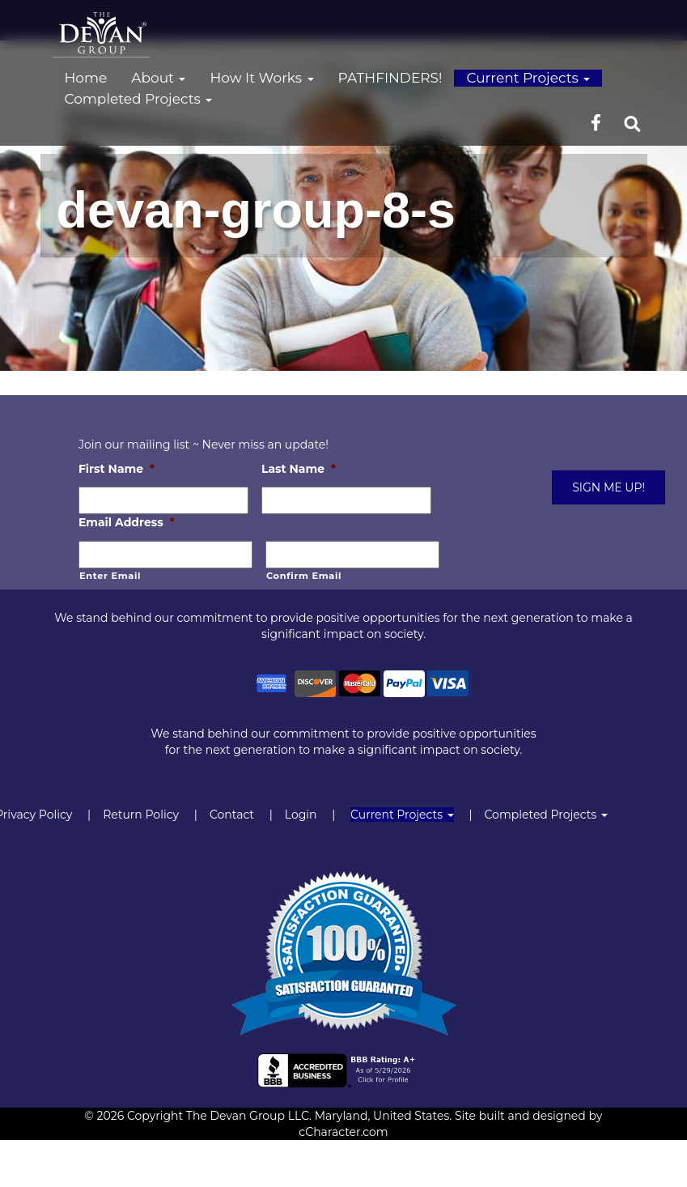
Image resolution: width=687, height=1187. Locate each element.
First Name (116, 469)
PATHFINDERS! (390, 78)
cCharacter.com (343, 1132)
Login (301, 814)
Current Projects (528, 78)
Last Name (298, 469)
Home (86, 78)
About (158, 78)
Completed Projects (139, 99)
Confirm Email (303, 575)
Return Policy (141, 814)
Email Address (126, 522)
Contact (232, 814)
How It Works (261, 78)
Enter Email (110, 575)
